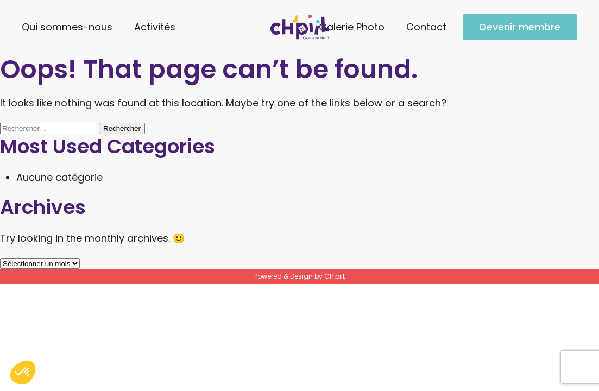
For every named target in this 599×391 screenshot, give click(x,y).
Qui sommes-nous (67, 27)
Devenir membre (520, 27)
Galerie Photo (351, 27)
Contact (426, 27)
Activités (154, 27)
